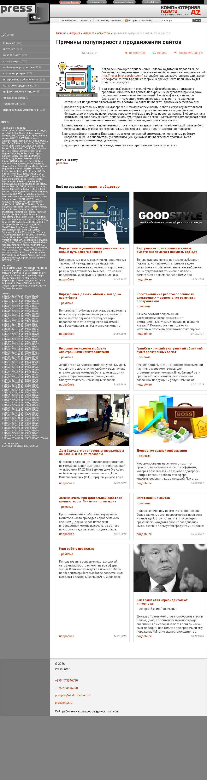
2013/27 (16, 339)
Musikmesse (38, 194)
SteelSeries (7, 229)
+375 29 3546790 (66, 688)
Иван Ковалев (29, 275)
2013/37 (34, 344)
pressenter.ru (63, 702)
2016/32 (6, 430)
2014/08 (25, 356)
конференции (21, 446)
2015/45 (25, 410)
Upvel (25, 237)
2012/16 (34, 301)
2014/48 (16, 382)
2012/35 (25, 313)
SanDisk (6, 222)
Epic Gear (41, 255)
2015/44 (16, 410)
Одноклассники (36, 252)
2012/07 (25, 296)
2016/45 (16, 438)
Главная (61, 33)
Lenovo (31, 179)
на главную (69, 20)
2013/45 (34, 349)
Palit (9, 206)
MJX (42, 189)
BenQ (28, 141)
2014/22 (34, 364)
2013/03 (25, 324)
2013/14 (16, 331)
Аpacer (27, 250)
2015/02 (34, 382)
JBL (36, 173)
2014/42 (34, 377)
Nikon (21, 196)
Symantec (7, 232)
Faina (5, 268)
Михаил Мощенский (26, 280)
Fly (12, 158)
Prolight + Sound (20, 214)
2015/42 (34, 407)
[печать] (159, 53)
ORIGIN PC (21, 204)
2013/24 (25, 336)
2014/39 (6, 377)
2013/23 (16, 336)
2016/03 (6, 415)
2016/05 (25, 415)
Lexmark (6, 181)
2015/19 (6, 395)
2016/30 (25, 428)
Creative (42, 148)
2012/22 (16, 306)
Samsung (42, 219)
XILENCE (21, 247)
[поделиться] (135, 53)
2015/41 (25, 407)
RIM (36, 217)
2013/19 (25, 334)
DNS (12, 153)
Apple (34, 135)
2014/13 (34, 359)
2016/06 (34, 415)
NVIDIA (21, 199)
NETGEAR (7, 260)
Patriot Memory (31, 206)
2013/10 (16, 329)
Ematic (31, 153)
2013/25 (34, 336)
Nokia (37, 196)
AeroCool (6, 133)
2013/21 (6, 336)
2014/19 (6, 364)
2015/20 (16, 395)
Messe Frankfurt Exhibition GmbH (19, 186)
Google (20, 166)
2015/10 (34, 387)
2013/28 (25, 339)
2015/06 (34, 384)
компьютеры (15, 61)
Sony (13, 227)
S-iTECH (33, 219)
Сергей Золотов (19, 285)
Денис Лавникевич (35, 273)
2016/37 (16, 433)
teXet (33, 232)
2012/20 (34, 303)
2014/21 (25, 364)
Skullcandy (21, 224)
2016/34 (25, 430)
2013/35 (16, 344)
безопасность (15, 55)
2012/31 (25, 311)
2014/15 (16, 362)
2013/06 (16, 326)
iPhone (5, 173)
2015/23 (6, 397)
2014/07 (16, 356)
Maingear (34, 184)
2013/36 (25, 344)
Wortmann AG (37, 245)
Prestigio (6, 214)
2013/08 (34, 326)
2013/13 (6, 331)
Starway (34, 227)
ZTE (21, 250)
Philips (5, 209)
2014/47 (6, 382)
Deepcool (14, 151)
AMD (13, 135)
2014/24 (16, 367)
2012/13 (6, 301)
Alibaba (30, 133)
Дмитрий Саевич (11, 275)
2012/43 (25, 318)
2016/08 (16, 418)
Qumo (17, 217)
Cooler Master (17, 148)
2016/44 (6, 438)
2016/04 (16, 415)
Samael (12, 268)
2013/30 (6, 341)
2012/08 (34, 296)
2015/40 (16, 407)
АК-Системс (38, 250)
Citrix (11, 145)
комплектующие (17, 73)
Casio (42, 143)
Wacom (10, 242)
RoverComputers (20, 219)
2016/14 (34, 420)
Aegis (43, 130)
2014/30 (34, 369)
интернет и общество (96, 33)
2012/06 (16, 296)
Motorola (25, 191)
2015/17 (25, 392)
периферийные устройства (24, 109)
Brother (27, 143)
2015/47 (6, 412)
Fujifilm (37, 158)
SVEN (30, 229)
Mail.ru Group (21, 184)
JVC (41, 173)
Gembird (6, 163)
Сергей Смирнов (37, 285)
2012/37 (6, 316)
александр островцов (13, 270)
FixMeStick (34, 156)
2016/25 (25, 425)
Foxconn (19, 158)
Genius (15, 163)
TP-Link (29, 234)
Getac (23, 163)
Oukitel (31, 204)
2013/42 (6, 349)
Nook (14, 199)
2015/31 (6, 402)
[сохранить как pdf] (189, 53)
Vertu (15, 240)
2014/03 (16, 354)
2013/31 (16, 341)
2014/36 (16, 374)
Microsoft (14, 189)
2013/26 (6, 339)
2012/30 (16, 311)
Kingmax (23, 257)
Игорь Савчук (17, 278)
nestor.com (70, 2)
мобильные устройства (22, 67)
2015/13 (25, 390)
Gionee (5, 166)
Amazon (6, 135)
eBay (17, 153)
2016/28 (6, 428)
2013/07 (25, 326)
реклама (34, 446)
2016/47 (34, 438)
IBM (43, 168)
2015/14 (34, 390)
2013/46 (6, 352)
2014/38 (34, 374)
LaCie (42, 176)
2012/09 (6, 298)
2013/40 (25, 346)
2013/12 (34, 329)
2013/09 (6, 329)
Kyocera (34, 176)
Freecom (28, 158)
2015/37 (25, 405)
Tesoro (16, 260)
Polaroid (32, 212)
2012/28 (34, 308)
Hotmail (19, 168)
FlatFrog (6, 158)
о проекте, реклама (108, 20)
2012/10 (16, 298)
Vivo (4, 242)
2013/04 (34, 324)
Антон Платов (32, 270)
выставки (7, 446)
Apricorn (43, 135)
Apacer (23, 255)
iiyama (13, 171)
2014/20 (16, 364)
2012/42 (16, 318)
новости (86, 20)
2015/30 (34, 400)
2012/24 (34, 306)
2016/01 (25, 412)
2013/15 (25, 331)
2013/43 (16, 349)
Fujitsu (5, 161)
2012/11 (25, 298)
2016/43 (34, 435)
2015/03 (6, 384)
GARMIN (14, 161)
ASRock (28, 138)
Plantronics (23, 209)
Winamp (15, 245)
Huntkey (6, 257)
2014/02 (6, 354)
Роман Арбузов (24, 283)
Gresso (43, 166)
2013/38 (6, 346)
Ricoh (30, 217)
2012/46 (16, 321)
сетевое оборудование (21, 85)
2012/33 (6, 313)
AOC (28, 135)
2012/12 (34, 298)
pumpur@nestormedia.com (73, 695)
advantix (35, 130)
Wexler (44, 242)
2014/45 (25, 379)
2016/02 (34, 412)
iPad (44, 171)
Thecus (41, 232)
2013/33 (34, 341)
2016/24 (16, 425)
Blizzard (18, 143)
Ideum (5, 171)
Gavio (31, 161)
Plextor (33, 209)
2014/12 (25, 359)
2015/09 (25, 387)
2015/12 (16, 390)
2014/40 (16, 377)
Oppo (4, 204)
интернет (12, 49)
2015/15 (6, 392)
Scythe (19, 222)
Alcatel (22, 133)
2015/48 (16, 412)
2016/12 (16, 420)
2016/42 (25, 435)
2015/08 (16, 387)
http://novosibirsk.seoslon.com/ (122, 75)
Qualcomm (7, 217)
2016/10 (34, 418)
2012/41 (6, 318)
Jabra (24, 173)
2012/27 (25, 308)
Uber (12, 237)
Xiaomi (12, 247)
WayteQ (19, 242)
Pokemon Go (20, 212)
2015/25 (25, 397)
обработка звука (16, 97)
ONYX (22, 201)
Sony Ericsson (22, 227)
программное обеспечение (24, 79)
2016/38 (25, 433)
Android (21, 135)
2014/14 (6, 362)
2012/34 (16, 313)
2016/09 (25, 418)
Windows (24, 245)
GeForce (39, 161)
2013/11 (25, 329)
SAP (13, 222)
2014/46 (34, 379)
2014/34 (34, 372)
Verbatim (6, 240)
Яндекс (15, 255)
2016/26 (34, 425)
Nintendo (29, 196)
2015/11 (6, 390)
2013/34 (6, 344)
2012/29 (6, 311)
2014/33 (25, 372)
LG (13, 181)
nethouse (12, 196)
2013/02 (16, 324)
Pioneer (13, 209)
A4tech (5, 130)
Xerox (5, 247)
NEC (4, 196)
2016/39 (34, 433)
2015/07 (6, 387)
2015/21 (25, 395)
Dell (32, 151)
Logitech (36, 181)
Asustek (6, 141)
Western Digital (32, 242)
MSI (28, 194)
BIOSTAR (42, 141)
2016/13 (25, 420)
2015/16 (16, 392)
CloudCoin (31, 145)
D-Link (5, 151)
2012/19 (25, 303)
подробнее (66, 279)
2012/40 (34, 316)
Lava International (11, 179)
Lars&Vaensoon (37, 257)
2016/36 (6, 433)
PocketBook (7, 212)
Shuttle (42, 222)
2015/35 (6, 405)
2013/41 (34, 346)
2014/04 (25, 354)
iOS (39, 171)
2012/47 (25, 321)
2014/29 (25, 369)
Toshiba (21, 234)
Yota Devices (40, 247)
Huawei (36, 168)
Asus (36, 138)
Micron (5, 189)
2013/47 (16, 352)
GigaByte (38, 163)
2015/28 (16, 400)
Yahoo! (30, 247)
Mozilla (21, 194)
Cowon (34, 148)
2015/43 (6, 410)
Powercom (42, 212)
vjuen (20, 268)
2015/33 (25, 402)
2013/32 (25, 341)
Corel (27, 148)
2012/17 (6, 303)
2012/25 (6, 308)
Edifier (24, 153)
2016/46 (25, 438)
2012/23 (25, 306)
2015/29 (25, 400)
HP (25, 168)
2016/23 (6, 425)
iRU (18, 173)
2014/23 (6, 367)
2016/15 (6, 423)
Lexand (39, 179)
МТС (24, 252)
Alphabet (39, 133)
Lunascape (7, 184)
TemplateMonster (21, 232)
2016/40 (6, 435)
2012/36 (34, 313)
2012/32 (34, 311)
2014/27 (6, 369)
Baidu (14, 141)
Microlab (41, 186)
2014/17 (25, 362)
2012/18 (16, 303)
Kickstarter (7, 176)
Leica (23, 179)
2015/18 (34, 392)
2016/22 (34, 423)
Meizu (43, 184)
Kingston (18, 176)
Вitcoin (5, 252)
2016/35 (34, 430)
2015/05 (25, 384)
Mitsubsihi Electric (29, 189)
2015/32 (16, 402)
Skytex (37, 224)
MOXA (13, 194)
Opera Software (34, 201)
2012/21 (6, 306)
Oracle (11, 204)
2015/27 (6, 400)
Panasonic (18, 206)
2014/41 (25, 377)
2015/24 (16, 397)
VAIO (31, 237)
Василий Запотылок (13, 273)
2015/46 (34, 410)
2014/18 (34, 362)
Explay (15, 156)
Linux (28, 181)
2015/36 (16, 405)
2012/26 (16, 308)
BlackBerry (7, 143)
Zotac (15, 250)
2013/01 (6, 324)
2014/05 (34, 354)
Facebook (23, 156)
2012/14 (16, 301)
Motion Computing (11, 191)
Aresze (31, 255)
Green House (32, 166)
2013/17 (6, 334)
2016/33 (16, 430)
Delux (38, 151)
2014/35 (6, 374)
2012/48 (34, 321)
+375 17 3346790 (66, 680)
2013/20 (34, 334)
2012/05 (6, 296)
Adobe (27, 130)
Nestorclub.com (109, 711)
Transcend (39, 234)
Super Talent (20, 229)
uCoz (18, 237)
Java (30, 173)
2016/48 (44, 438)
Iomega (32, 171)
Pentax (43, 206)
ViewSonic (42, 240)
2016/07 (6, 418)
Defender (24, 151)
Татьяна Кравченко (12, 288)
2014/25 (25, 367)
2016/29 (16, 428)
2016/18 (16, 423)
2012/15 (25, 301)
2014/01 (34, 352)
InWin (25, 171)
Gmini (13, 166)
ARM (21, 138)
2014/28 (16, 369)
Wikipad (6, 245)
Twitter (5, 237)
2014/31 (6, 372)
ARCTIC (14, 138)
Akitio (15, 133)
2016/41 (16, 435)
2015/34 (34, 402)
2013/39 (16, 346)
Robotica (6, 219)
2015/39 (6, 407)
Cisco (5, 145)
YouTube (6, 250)
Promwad (33, 214)
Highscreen (8, 168)
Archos (5, 138)
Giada (30, 163)
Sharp (35, 222)
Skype (30, 224)
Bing (34, 141)
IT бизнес (12, 43)
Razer (23, 217)
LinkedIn (20, 181)
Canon (35, 143)
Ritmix (42, 217)
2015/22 (34, 395)
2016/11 (6, 420)
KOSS (26, 176)
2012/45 (6, 321)
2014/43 (6, 379)
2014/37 (25, 374)
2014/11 (16, 359)
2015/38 (34, 405)
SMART (6, 227)
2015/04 (16, 384)
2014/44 (16, 379)
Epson (39, 153)
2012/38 (16, 316)
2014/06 (6, 356)
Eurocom (6, 156)
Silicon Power (8, 224)
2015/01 (25, 382)
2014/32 (16, 372)
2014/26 (34, 367)
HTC (29, 168)
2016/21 (25, 423)
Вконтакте (15, 252)
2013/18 (16, 334)
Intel (19, 171)
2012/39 (25, 316)
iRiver (13, 173)
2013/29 (34, 339)
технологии (14, 103)
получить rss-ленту (139, 20)
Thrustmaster (9, 234)
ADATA (19, 130)
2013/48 (25, 352)
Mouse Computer (39, 191)
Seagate (27, 222)
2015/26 (34, 397)
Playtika (6, 255)
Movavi (5, 194)
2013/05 (6, 326)
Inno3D (14, 257)
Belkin (21, 141)
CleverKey (20, 145)
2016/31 (34, 428)
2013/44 (25, 349)
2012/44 (34, 318)
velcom (38, 237)
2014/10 (6, 359)
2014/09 (34, 356)
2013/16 (34, 331)
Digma (5, 153)
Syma (36, 229)
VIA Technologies (27, 240)
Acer (12, 130)
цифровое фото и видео (21, 91)
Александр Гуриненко (35, 268)
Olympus (13, 201)
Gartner (24, 161)
